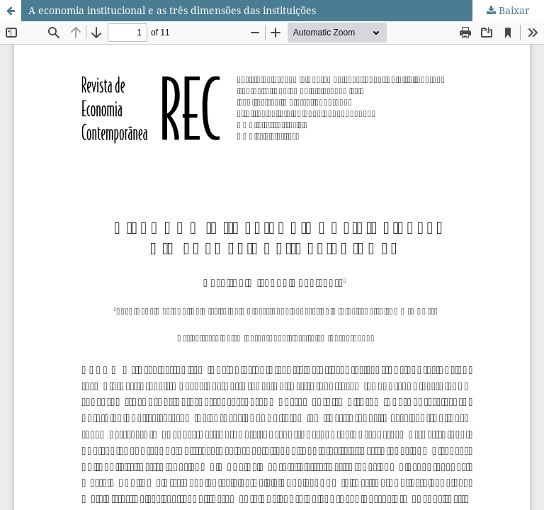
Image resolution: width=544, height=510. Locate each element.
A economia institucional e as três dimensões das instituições (172, 10)
